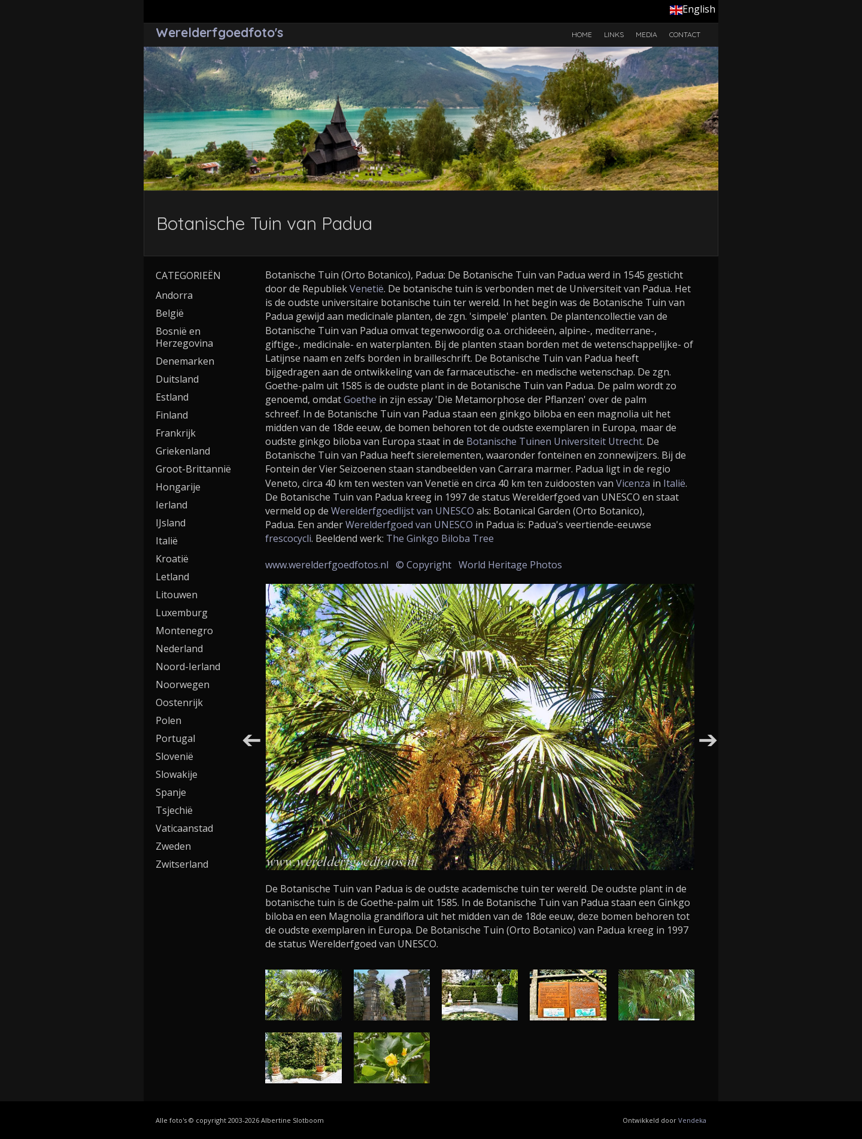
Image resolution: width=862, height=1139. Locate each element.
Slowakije (177, 774)
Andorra (174, 295)
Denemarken (185, 361)
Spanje (171, 792)
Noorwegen (183, 684)
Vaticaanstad (184, 828)
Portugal (175, 738)
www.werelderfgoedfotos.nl (326, 564)
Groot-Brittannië (193, 468)
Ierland (171, 504)
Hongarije (178, 486)
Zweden (173, 846)
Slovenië (174, 756)
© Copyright (423, 564)
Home (582, 34)
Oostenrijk (179, 702)
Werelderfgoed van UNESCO (409, 524)
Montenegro (184, 630)
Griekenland (183, 451)
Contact (684, 34)
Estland (172, 397)
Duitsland (177, 379)
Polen (168, 720)
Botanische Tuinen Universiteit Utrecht (554, 441)
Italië (674, 483)
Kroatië (172, 558)
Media (646, 34)
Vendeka (692, 1120)
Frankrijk (176, 433)
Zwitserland (182, 864)
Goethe (360, 399)
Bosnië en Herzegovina (184, 337)
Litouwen (177, 594)
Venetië (367, 288)
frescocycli (288, 538)
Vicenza (633, 483)
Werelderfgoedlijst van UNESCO (402, 510)
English (692, 9)
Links (614, 34)
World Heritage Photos (510, 564)
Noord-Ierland (188, 666)
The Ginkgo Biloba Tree (440, 538)
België (170, 313)
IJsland (171, 522)
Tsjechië (174, 810)
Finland (172, 415)
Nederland (179, 648)
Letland (172, 576)
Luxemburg (182, 612)
